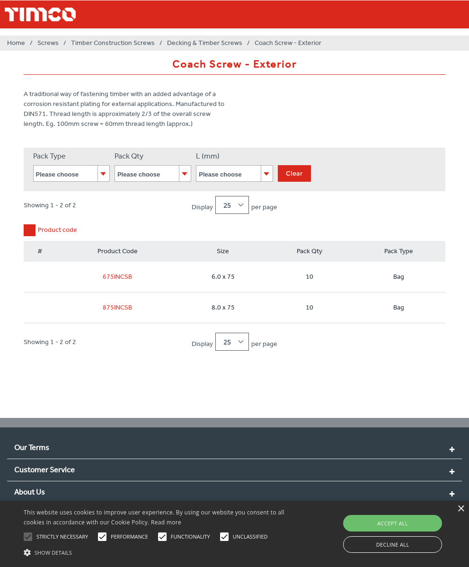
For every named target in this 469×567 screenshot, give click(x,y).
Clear (294, 173)
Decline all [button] (392, 544)
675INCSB (117, 277)
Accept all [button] (392, 523)
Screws (48, 43)
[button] (161, 551)
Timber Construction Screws (113, 43)
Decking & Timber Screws (204, 43)
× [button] (460, 509)
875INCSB (117, 307)
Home (16, 43)
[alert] (234, 534)
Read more (166, 522)
